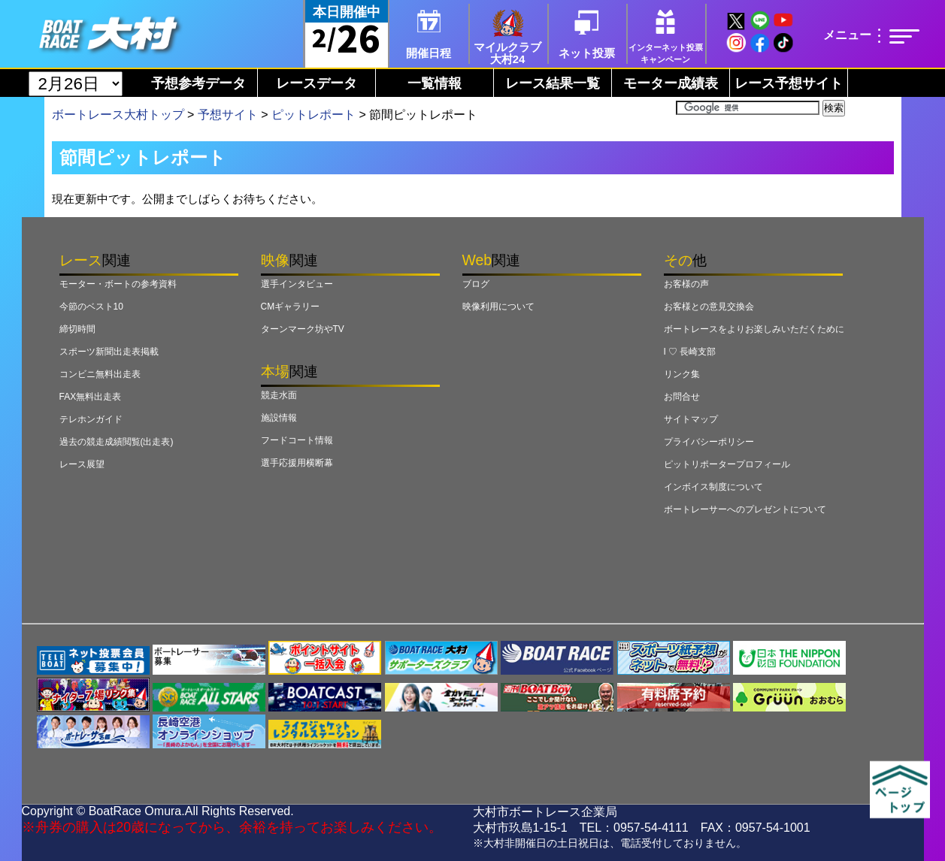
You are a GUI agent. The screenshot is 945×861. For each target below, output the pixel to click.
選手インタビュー (297, 284)
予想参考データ (198, 83)
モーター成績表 (670, 83)
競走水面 (279, 395)
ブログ (475, 284)
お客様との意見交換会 (709, 306)
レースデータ (316, 83)
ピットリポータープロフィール (727, 464)
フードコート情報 (297, 440)
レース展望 (81, 464)
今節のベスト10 (91, 306)
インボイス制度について (713, 487)
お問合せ (682, 396)
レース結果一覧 (552, 83)
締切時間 (77, 329)
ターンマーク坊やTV (302, 329)
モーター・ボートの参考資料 (118, 284)
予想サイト (228, 114)
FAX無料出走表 (90, 396)
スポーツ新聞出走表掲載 (109, 351)
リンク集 (682, 374)
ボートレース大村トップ (118, 114)
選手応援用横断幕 (297, 463)
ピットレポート (313, 114)
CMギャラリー (290, 306)
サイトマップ (691, 419)
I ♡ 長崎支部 (690, 351)
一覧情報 (434, 83)
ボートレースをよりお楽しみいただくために (754, 329)
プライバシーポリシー (709, 442)
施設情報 (279, 417)
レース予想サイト (788, 83)
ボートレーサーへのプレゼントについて (745, 509)
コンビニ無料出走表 (100, 374)
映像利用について (498, 306)
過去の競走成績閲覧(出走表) (116, 442)
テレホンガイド (91, 419)
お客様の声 (686, 284)
